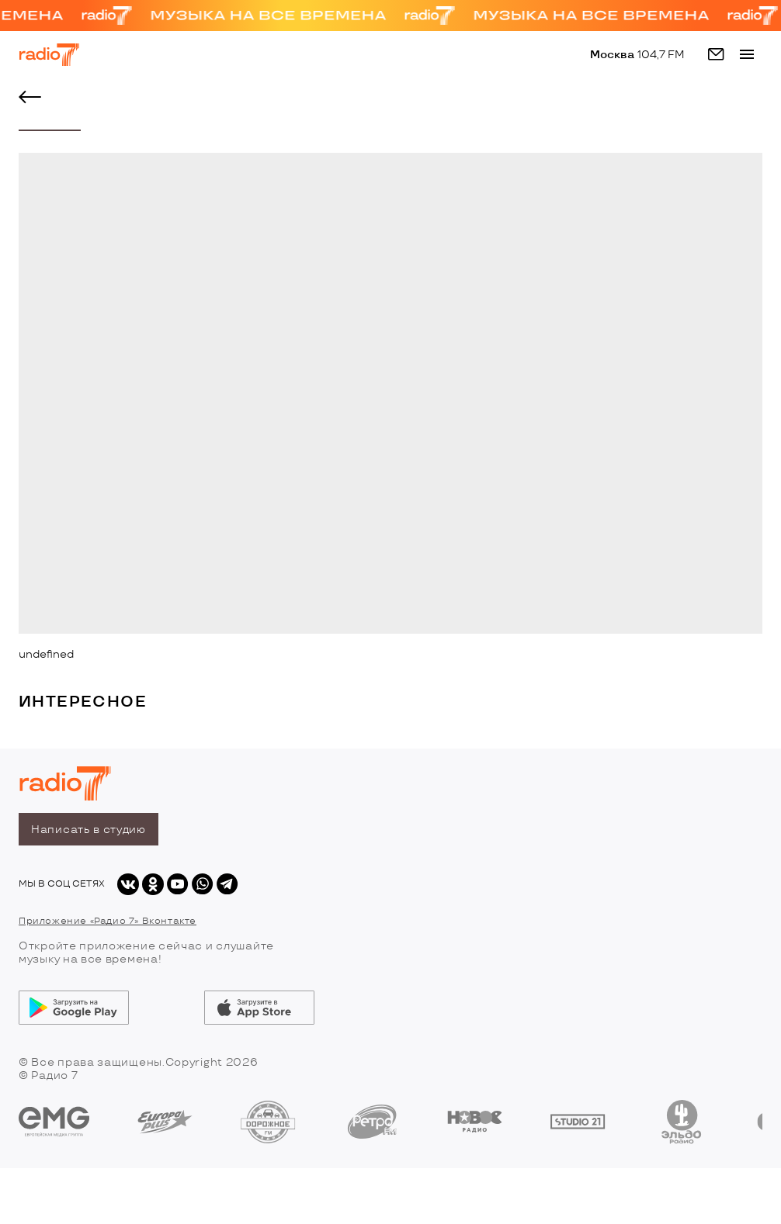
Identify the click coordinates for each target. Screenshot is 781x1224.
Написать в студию (88, 829)
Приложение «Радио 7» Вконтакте (107, 921)
